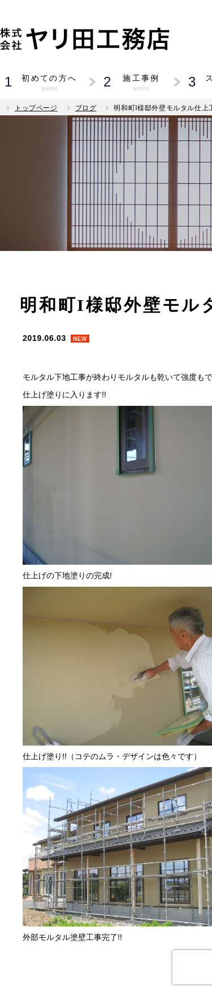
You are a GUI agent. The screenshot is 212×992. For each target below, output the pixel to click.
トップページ (36, 108)
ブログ (86, 108)
